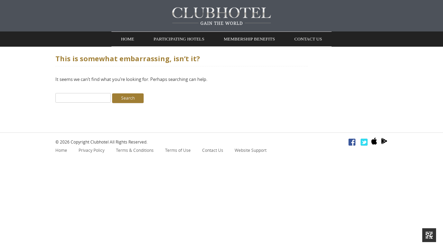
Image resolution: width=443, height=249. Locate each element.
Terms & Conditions (135, 151)
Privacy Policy (92, 151)
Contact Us (308, 39)
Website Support (250, 151)
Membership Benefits (249, 39)
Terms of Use (178, 151)
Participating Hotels (179, 39)
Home (127, 39)
